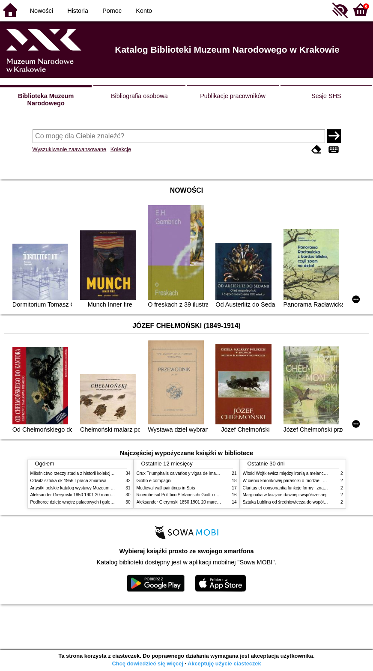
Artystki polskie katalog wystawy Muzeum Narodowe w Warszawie (93, 488)
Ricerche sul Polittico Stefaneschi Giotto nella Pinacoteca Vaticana (200, 494)
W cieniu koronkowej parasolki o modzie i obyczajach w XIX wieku (306, 480)
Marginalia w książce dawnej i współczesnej (285, 494)
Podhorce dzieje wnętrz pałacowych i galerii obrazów (80, 502)
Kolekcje (120, 149)
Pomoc (112, 10)
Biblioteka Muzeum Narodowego (46, 99)
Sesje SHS (326, 95)
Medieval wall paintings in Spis (166, 488)
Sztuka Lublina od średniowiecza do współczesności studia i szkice (307, 502)
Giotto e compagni (154, 480)
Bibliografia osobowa (139, 95)
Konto (144, 10)
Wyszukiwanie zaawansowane (70, 149)
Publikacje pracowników (233, 95)
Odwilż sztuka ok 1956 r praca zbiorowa (68, 480)
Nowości (41, 10)
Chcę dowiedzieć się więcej (147, 663)
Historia (77, 10)
